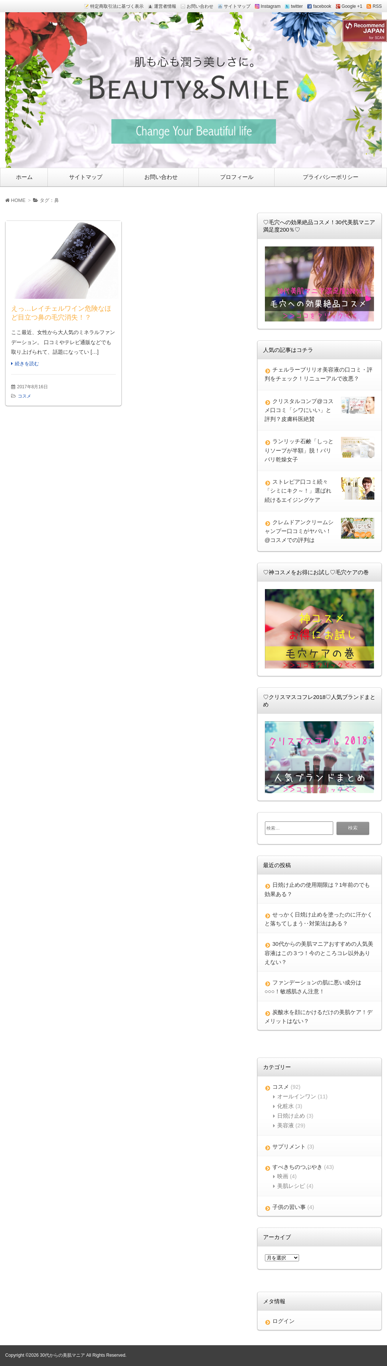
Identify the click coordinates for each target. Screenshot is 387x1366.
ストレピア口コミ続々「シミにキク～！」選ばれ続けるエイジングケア (298, 490)
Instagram (271, 6)
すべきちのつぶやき (297, 1167)
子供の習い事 (289, 1207)
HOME (15, 200)
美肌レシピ (291, 1186)
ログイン (283, 1321)
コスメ (24, 396)
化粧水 (285, 1106)
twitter (297, 6)
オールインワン (296, 1096)
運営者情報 (165, 6)
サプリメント (289, 1146)
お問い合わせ (200, 6)
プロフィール (236, 177)
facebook (322, 6)
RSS (377, 6)
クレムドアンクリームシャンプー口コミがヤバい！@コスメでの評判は (299, 531)
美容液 (285, 1125)
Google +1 (352, 6)
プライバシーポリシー (330, 177)
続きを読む (27, 363)
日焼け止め (291, 1115)
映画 (282, 1176)
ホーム (24, 177)
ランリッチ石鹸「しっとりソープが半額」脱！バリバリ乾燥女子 (299, 450)
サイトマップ (237, 6)
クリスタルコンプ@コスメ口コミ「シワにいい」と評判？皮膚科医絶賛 (299, 410)
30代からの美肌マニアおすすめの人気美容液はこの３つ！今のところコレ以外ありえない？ (319, 953)
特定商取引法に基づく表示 (117, 6)
